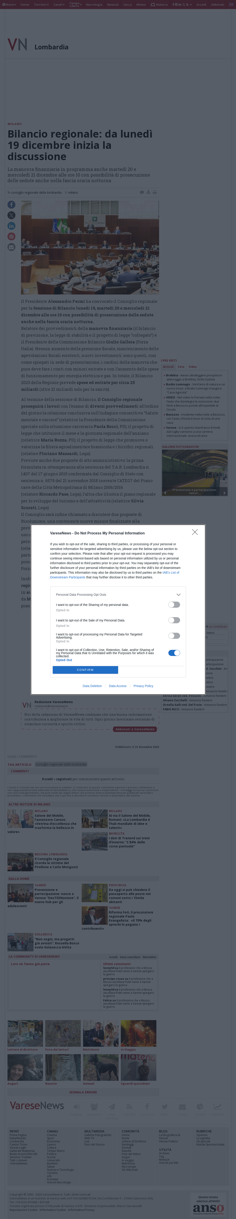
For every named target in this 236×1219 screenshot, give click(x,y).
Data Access (117, 686)
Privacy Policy (143, 686)
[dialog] (118, 610)
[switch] (174, 605)
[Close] (196, 533)
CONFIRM (85, 670)
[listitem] (118, 594)
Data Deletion (92, 686)
